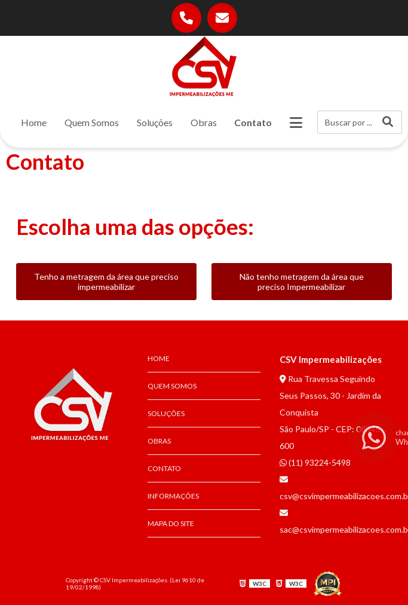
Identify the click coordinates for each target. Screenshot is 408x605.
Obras (204, 122)
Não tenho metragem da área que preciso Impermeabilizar (302, 281)
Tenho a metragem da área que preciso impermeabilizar (106, 281)
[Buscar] (387, 122)
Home (34, 122)
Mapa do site (171, 523)
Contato (253, 122)
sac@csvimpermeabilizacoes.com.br (336, 521)
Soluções (155, 122)
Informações (173, 495)
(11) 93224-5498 (315, 462)
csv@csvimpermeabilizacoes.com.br (336, 488)
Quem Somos (92, 122)
